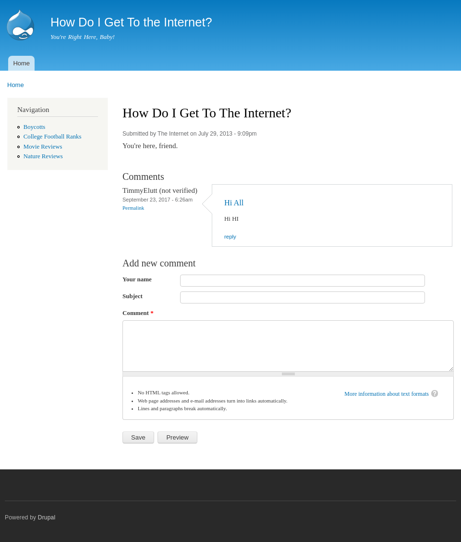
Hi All (233, 202)
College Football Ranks (53, 136)
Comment (138, 312)
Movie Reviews (43, 146)
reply (230, 236)
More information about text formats (386, 394)
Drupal (47, 517)
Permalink (133, 208)
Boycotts (34, 127)
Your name (137, 279)
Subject (132, 296)
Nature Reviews (43, 156)
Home (21, 63)
